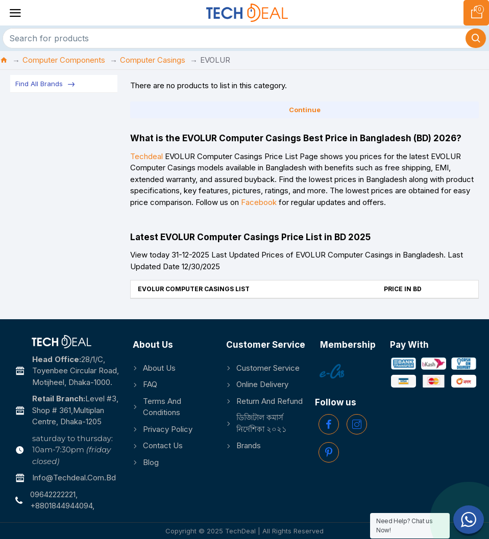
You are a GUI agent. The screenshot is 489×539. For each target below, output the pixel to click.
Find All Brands (39, 84)
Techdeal (146, 156)
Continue (305, 110)
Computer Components (63, 60)
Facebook (259, 202)
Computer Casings (152, 60)
